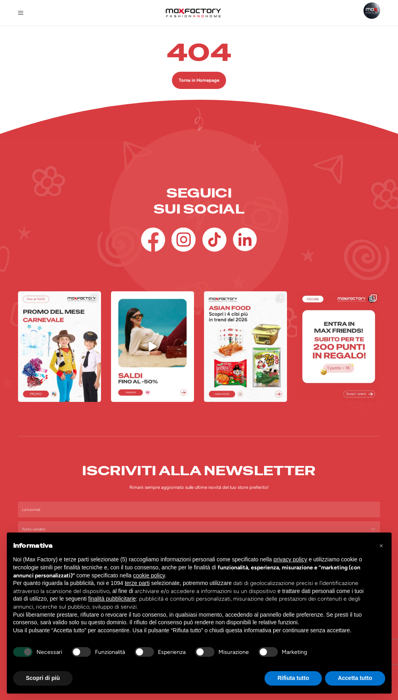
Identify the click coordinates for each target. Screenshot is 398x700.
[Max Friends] (372, 10)
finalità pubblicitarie (112, 598)
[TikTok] (214, 240)
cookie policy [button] (149, 575)
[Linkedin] (245, 240)
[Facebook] (153, 240)
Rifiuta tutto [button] (293, 678)
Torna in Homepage (199, 80)
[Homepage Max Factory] (193, 13)
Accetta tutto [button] (355, 678)
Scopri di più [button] (43, 678)
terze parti (137, 583)
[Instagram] (184, 240)
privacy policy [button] (290, 559)
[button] (381, 545)
